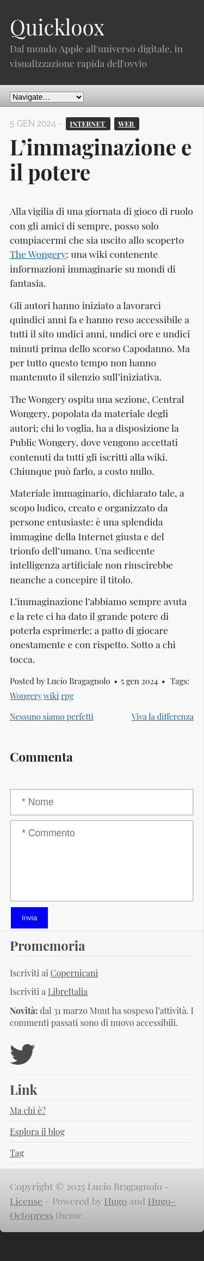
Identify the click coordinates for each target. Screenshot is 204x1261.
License (26, 1200)
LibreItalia (68, 991)
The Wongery (38, 254)
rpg (67, 695)
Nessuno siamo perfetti (52, 716)
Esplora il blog (37, 1131)
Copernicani (74, 973)
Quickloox (57, 27)
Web (126, 123)
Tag (17, 1153)
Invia (29, 918)
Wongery (26, 695)
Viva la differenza (163, 716)
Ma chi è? (28, 1110)
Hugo (115, 1200)
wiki (51, 695)
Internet (88, 123)
